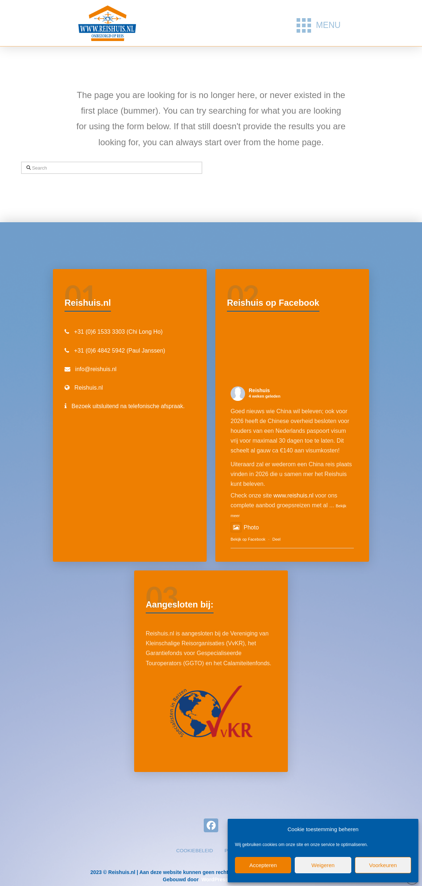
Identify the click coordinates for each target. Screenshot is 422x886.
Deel (276, 539)
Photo (245, 527)
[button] (318, 25)
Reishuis (259, 390)
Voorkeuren (383, 865)
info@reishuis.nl (95, 369)
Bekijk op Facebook (248, 539)
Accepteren (263, 865)
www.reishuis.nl (293, 495)
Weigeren (323, 865)
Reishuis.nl (88, 388)
